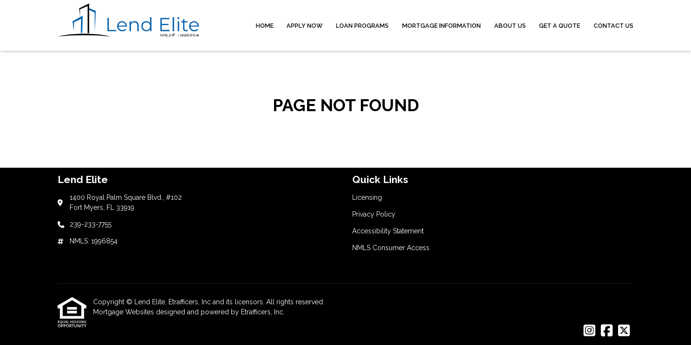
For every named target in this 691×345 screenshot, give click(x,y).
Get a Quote (559, 25)
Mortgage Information (441, 25)
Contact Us (613, 25)
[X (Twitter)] (624, 331)
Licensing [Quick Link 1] (367, 197)
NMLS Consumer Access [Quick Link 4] (390, 248)
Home (265, 25)
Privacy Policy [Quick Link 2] (373, 214)
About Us (510, 25)
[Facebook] (607, 331)
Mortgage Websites (124, 312)
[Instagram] (590, 331)
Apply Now (304, 25)
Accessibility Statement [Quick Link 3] (388, 231)
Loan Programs (362, 25)
